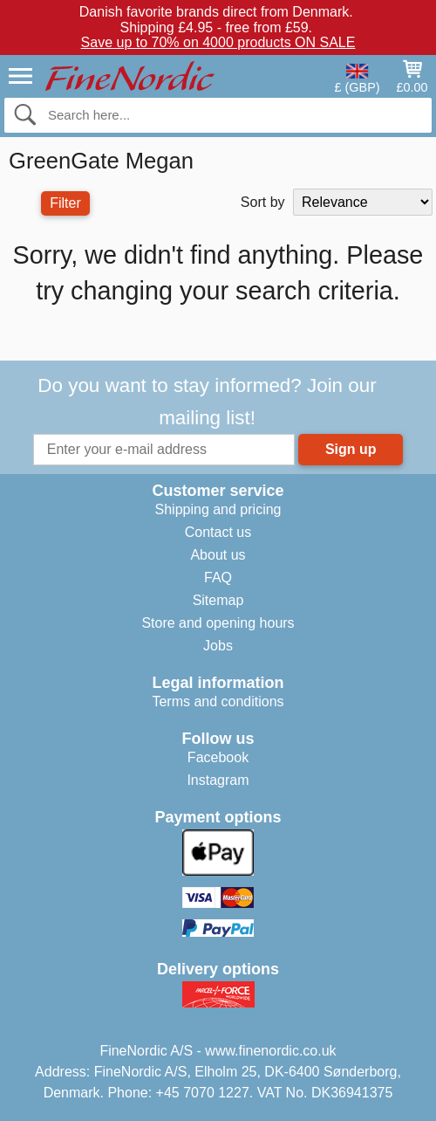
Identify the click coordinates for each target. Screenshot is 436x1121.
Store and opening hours (217, 623)
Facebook (218, 757)
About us (217, 554)
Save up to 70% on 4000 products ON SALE (218, 42)
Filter (65, 203)
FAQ (218, 577)
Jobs (218, 645)
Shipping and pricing (218, 509)
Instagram (218, 780)
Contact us (218, 532)
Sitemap (218, 600)
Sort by (263, 202)
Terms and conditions (217, 701)
